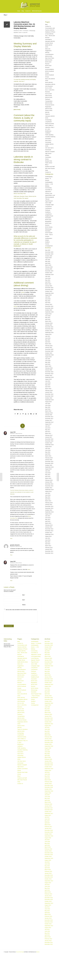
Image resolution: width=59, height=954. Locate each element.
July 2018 (47, 403)
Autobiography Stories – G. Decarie (48, 178)
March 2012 (48, 545)
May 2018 (47, 407)
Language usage (49, 204)
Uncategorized (48, 245)
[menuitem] (19, 11)
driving (15, 306)
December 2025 (49, 252)
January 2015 (48, 482)
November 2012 (49, 530)
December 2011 (49, 551)
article (22, 292)
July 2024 (47, 276)
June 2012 (47, 540)
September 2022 (49, 312)
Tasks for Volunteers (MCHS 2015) (50, 116)
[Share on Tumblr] (28, 414)
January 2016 (48, 459)
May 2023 (47, 300)
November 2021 (49, 328)
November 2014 (49, 485)
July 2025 (47, 259)
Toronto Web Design (20, 951)
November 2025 (49, 254)
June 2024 (47, 278)
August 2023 (48, 295)
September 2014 (49, 489)
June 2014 (47, 495)
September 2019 (49, 377)
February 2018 (49, 413)
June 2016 (47, 450)
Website (23, 604)
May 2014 (47, 497)
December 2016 (49, 439)
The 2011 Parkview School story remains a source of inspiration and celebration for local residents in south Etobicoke (21, 492)
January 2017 (48, 437)
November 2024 (49, 270)
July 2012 (47, 538)
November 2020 (49, 351)
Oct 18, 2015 (48, 93)
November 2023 (49, 289)
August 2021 (48, 334)
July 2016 (47, 448)
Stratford (47, 242)
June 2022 (47, 315)
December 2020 (49, 349)
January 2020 (48, 369)
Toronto (20, 32)
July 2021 (47, 336)
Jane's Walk (48, 202)
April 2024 (47, 282)
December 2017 (49, 416)
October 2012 (48, 532)
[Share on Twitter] (17, 414)
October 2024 (48, 272)
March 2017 (48, 433)
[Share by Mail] (36, 414)
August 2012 (48, 536)
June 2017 (47, 427)
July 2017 (47, 426)
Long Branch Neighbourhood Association (49, 215)
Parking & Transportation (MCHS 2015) (48, 101)
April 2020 (47, 364)
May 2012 (47, 541)
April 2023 (47, 302)
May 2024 (47, 280)
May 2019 (47, 384)
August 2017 (48, 424)
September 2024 (49, 274)
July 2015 (47, 470)
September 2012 (49, 534)
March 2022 (48, 321)
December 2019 (49, 371)
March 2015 (48, 478)
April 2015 (47, 476)
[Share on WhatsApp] (20, 414)
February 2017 (49, 435)
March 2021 (48, 343)
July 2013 (47, 515)
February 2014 (49, 502)
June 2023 (47, 298)
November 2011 (49, 553)
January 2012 (48, 549)
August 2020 (48, 356)
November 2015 (49, 463)
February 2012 (49, 547)
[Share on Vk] (31, 414)
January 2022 (48, 325)
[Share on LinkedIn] (25, 414)
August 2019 (48, 379)
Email (23, 599)
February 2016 (49, 457)
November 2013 (49, 508)
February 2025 (49, 267)
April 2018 (47, 409)
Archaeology (48, 119)
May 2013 (47, 519)
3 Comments (25, 30)
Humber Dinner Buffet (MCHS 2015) (49, 45)
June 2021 (47, 338)
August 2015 (48, 469)
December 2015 (49, 461)
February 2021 (49, 345)
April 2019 (47, 386)
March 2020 (48, 366)
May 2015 (47, 474)
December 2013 (49, 506)
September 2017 (49, 422)
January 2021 (48, 347)
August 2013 (48, 513)
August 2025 (48, 257)
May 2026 (47, 250)
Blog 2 (5, 15)
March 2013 (48, 523)
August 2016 (48, 446)
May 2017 (47, 429)
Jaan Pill (25, 32)
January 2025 (48, 269)
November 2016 (49, 441)
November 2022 (49, 308)
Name (23, 594)
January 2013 (48, 527)
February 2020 (49, 368)
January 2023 (48, 304)
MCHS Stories (48, 227)
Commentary (48, 187)
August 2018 (48, 401)
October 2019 (48, 375)
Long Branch (48, 206)
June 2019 (47, 383)
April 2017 (47, 431)
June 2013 (47, 517)
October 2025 (48, 255)
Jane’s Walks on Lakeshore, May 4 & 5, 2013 (49, 127)
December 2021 (49, 326)
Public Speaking (49, 134)
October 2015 (48, 465)
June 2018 (47, 405)
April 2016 (47, 454)
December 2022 (49, 306)
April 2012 (47, 543)
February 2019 (49, 390)
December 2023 (49, 287)
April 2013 (47, 521)
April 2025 (47, 263)
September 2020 (49, 355)
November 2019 (49, 373)
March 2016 (48, 456)
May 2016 (47, 452)
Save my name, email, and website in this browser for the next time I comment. (21, 609)
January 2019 (48, 392)
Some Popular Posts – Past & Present (49, 234)
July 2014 (47, 493)
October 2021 (48, 330)
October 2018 (48, 398)
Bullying (47, 186)
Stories (47, 159)
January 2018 (48, 414)
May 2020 (47, 362)
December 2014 (49, 484)
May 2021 (47, 340)
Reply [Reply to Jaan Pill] (11, 538)
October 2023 (48, 291)
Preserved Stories (49, 104)
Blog (46, 24)
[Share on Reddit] (33, 414)
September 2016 (49, 444)
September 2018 (49, 399)
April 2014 (47, 499)
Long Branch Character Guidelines (48, 210)
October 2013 (48, 510)
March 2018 (48, 411)
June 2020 (47, 360)
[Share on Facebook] (15, 414)
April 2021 (47, 341)
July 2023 (47, 297)
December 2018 (49, 394)
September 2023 (49, 293)
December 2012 (49, 528)
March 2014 (48, 500)
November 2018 (49, 396)
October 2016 (48, 442)
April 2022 (47, 319)
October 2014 (48, 487)
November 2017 (49, 418)
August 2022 (48, 313)
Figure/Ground (48, 201)
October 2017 (48, 420)
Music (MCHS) (49, 82)
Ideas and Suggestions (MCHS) (48, 50)
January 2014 (48, 504)
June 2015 (47, 472)
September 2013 (49, 512)
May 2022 (47, 317)
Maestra (37, 951)
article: (29, 569)
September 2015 (49, 467)
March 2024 (48, 284)
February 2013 (49, 525)
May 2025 (47, 261)
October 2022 (48, 310)
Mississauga (32, 30)
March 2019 (48, 388)
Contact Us (48, 26)
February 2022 (49, 323)
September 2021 (49, 332)
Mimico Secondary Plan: (20, 193)
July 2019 (47, 381)
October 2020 (48, 353)
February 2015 (49, 480)
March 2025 (48, 265)
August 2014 (48, 491)
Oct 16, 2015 (48, 88)
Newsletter (16, 32)
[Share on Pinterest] (23, 414)
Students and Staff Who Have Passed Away (50, 168)
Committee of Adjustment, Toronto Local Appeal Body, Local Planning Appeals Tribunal (36, 656)
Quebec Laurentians (22, 768)
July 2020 (47, 358)
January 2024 (48, 285)
